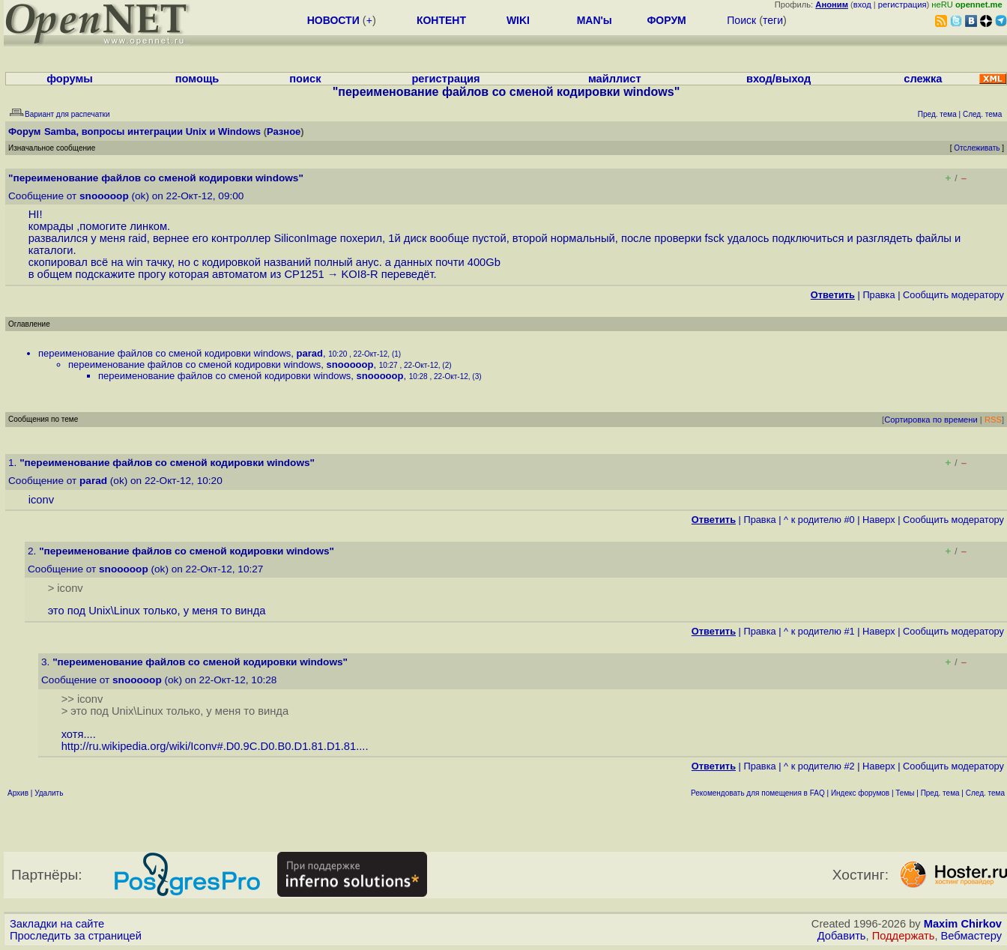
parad (310, 353)
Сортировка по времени (931, 419)
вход (862, 4)
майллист (614, 79)
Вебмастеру (971, 936)
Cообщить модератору (953, 294)
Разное (283, 131)
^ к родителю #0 (819, 519)
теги (773, 20)
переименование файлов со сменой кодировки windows (164, 353)
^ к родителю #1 (819, 631)
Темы (904, 793)
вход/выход (778, 79)
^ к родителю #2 (819, 766)
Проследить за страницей (76, 936)
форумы (69, 79)
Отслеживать (977, 148)
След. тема (985, 793)
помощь (197, 79)
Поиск (741, 20)
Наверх (878, 519)
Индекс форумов (860, 793)
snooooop (104, 196)
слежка (923, 79)
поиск (305, 79)
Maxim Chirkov (963, 924)
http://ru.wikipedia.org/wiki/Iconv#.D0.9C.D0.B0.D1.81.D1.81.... (215, 746)
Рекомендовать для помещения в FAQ (758, 793)
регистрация (902, 4)
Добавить (841, 936)
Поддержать (903, 936)
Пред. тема (940, 793)
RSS (993, 419)
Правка (878, 294)
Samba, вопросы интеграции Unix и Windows (152, 131)
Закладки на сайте (57, 924)
